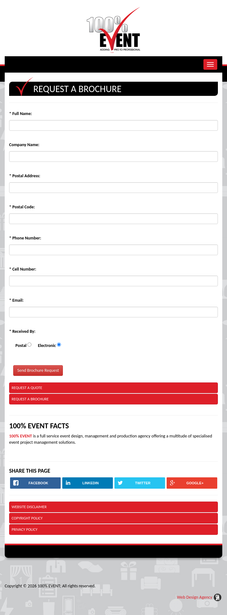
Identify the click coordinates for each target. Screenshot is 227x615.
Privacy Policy (24, 529)
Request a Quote (27, 387)
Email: (16, 300)
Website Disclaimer (29, 506)
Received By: (22, 331)
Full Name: (20, 113)
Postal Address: (24, 175)
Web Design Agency (194, 597)
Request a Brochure (30, 399)
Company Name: (24, 144)
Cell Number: (22, 269)
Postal (20, 345)
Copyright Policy (27, 518)
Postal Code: (22, 207)
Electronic (47, 345)
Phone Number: (25, 238)
